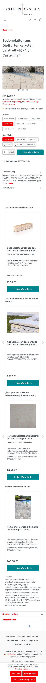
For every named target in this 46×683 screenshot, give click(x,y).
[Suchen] (29, 19)
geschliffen (21, 139)
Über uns (18, 644)
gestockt (33, 139)
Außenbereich (12, 640)
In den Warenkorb (30, 152)
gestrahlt (7, 144)
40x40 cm (36, 119)
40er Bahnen (23, 119)
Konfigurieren (30, 673)
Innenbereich (32, 637)
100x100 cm (9, 129)
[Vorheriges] (4, 78)
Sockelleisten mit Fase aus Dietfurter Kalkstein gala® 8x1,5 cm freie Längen (21, 249)
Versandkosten (10, 654)
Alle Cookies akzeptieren (24, 679)
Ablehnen (16, 673)
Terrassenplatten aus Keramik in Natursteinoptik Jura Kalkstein (23, 437)
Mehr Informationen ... (23, 669)
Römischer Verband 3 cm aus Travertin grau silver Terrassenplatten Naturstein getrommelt (22, 528)
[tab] (22, 177)
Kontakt (28, 644)
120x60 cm (22, 129)
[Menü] (5, 19)
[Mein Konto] (35, 19)
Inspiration (33, 640)
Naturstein (10, 637)
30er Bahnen (9, 119)
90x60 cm (31, 124)
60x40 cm (8, 124)
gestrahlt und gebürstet (25, 144)
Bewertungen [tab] (22, 187)
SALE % (23, 640)
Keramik (21, 637)
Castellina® (8, 139)
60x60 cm (20, 124)
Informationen (9, 619)
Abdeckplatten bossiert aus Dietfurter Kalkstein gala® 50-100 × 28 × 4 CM (22, 343)
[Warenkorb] (41, 19)
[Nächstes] (42, 78)
